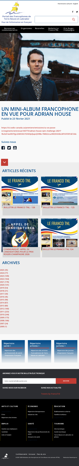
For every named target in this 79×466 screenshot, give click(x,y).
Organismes (26, 28)
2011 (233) (4, 311)
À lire (3, 414)
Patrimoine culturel (65, 4)
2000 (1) (3, 326)
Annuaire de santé (34, 437)
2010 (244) (4, 314)
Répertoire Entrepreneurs (36, 411)
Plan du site (41, 454)
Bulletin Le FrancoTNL (53, 29)
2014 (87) (4, 302)
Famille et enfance (60, 414)
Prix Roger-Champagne (69, 29)
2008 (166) (4, 320)
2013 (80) (4, 305)
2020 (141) (4, 285)
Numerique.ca (73, 457)
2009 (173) (4, 317)
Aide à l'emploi (6, 435)
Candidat (5, 432)
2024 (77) (4, 273)
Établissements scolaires (62, 411)
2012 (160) (4, 308)
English (75, 4)
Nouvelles (39, 28)
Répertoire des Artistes (9, 417)
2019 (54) (4, 288)
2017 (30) (4, 294)
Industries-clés (33, 414)
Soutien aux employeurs (9, 429)
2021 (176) (4, 282)
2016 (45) (4, 297)
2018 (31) (4, 291)
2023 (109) (4, 276)
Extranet (32, 454)
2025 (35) (4, 270)
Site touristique (59, 429)
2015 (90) (4, 299)
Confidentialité (21, 454)
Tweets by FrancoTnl (50, 394)
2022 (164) (4, 279)
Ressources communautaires (10, 29)
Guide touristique (60, 432)
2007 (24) (4, 323)
